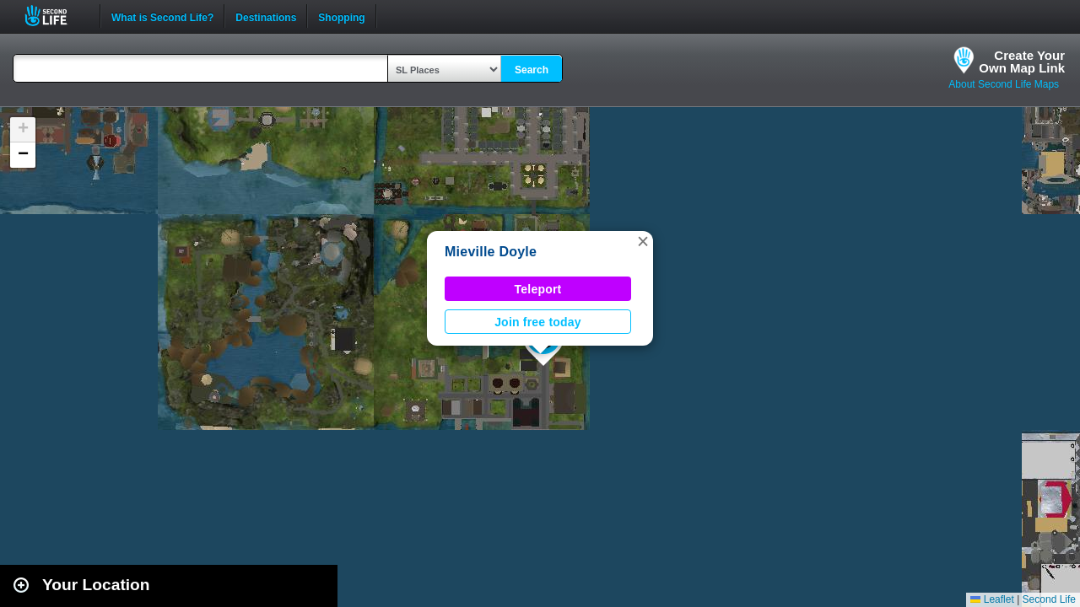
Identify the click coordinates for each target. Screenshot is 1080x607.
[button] (643, 241)
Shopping (341, 16)
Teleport (538, 289)
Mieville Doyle (491, 251)
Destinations (265, 16)
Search (531, 70)
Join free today (537, 322)
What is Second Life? (162, 16)
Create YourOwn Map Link (1022, 61)
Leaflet (991, 599)
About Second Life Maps (1003, 84)
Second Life (55, 15)
